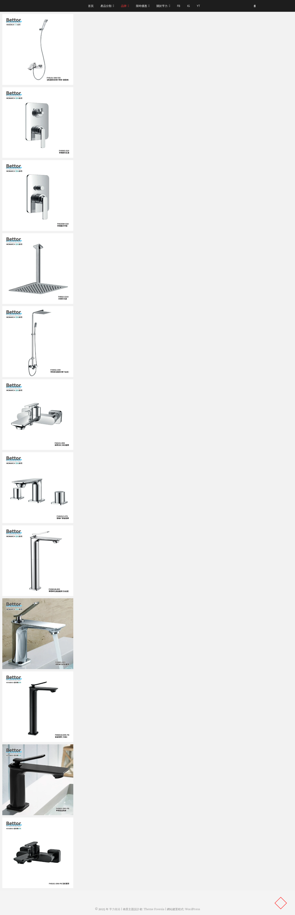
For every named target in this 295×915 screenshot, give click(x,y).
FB (178, 6)
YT (198, 6)
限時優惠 (141, 6)
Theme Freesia (154, 909)
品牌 (124, 6)
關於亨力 (162, 6)
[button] (37, 49)
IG (188, 6)
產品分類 (106, 6)
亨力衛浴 (114, 909)
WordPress (192, 909)
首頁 (91, 6)
